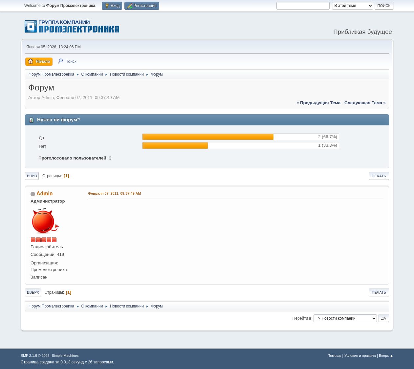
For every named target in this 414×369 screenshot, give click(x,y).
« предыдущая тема (318, 102)
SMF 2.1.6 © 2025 (35, 355)
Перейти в (302, 318)
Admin (44, 193)
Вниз (32, 176)
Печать (379, 176)
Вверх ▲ (386, 355)
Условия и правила (360, 355)
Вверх (33, 292)
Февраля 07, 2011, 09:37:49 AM (114, 193)
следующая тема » (365, 102)
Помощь (334, 355)
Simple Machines (65, 355)
